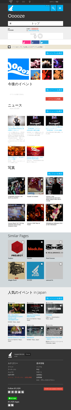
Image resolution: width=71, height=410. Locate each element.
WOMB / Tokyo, (14, 322)
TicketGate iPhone (12, 405)
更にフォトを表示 (55, 174)
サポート (39, 372)
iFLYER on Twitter (9, 392)
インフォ (39, 367)
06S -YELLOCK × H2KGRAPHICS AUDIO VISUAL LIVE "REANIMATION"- (15, 317)
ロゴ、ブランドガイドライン (45, 380)
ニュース (10, 372)
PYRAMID (49, 315)
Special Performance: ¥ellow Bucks (33, 315)
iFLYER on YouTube (19, 392)
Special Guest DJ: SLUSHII (16, 337)
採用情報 (39, 377)
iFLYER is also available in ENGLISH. (53, 389)
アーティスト (12, 369)
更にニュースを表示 (54, 111)
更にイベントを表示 (54, 90)
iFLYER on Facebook (12, 392)
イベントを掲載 (54, 99)
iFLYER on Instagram (16, 392)
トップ (35, 23)
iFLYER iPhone (9, 405)
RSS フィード (22, 392)
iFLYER (10, 355)
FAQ (37, 369)
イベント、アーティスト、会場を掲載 (20, 377)
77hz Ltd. (28, 354)
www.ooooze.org (33, 30)
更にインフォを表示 (54, 53)
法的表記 (39, 375)
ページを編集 (35, 28)
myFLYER (11, 375)
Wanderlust (30, 337)
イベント (10, 367)
